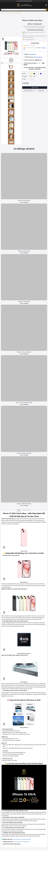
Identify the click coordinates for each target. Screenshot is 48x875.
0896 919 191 (38, 60)
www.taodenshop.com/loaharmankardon (22, 839)
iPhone (23, 17)
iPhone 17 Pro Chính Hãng (24, 352)
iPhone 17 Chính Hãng (24, 301)
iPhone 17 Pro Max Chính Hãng (24, 402)
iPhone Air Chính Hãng (24, 251)
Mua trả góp (41, 90)
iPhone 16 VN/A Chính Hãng (24, 453)
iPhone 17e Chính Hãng (24, 200)
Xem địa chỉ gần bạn (38, 57)
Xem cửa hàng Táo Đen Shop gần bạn (21, 841)
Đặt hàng (35, 87)
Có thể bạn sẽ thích (24, 149)
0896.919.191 (17, 844)
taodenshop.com (32, 54)
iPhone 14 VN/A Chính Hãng (24, 503)
